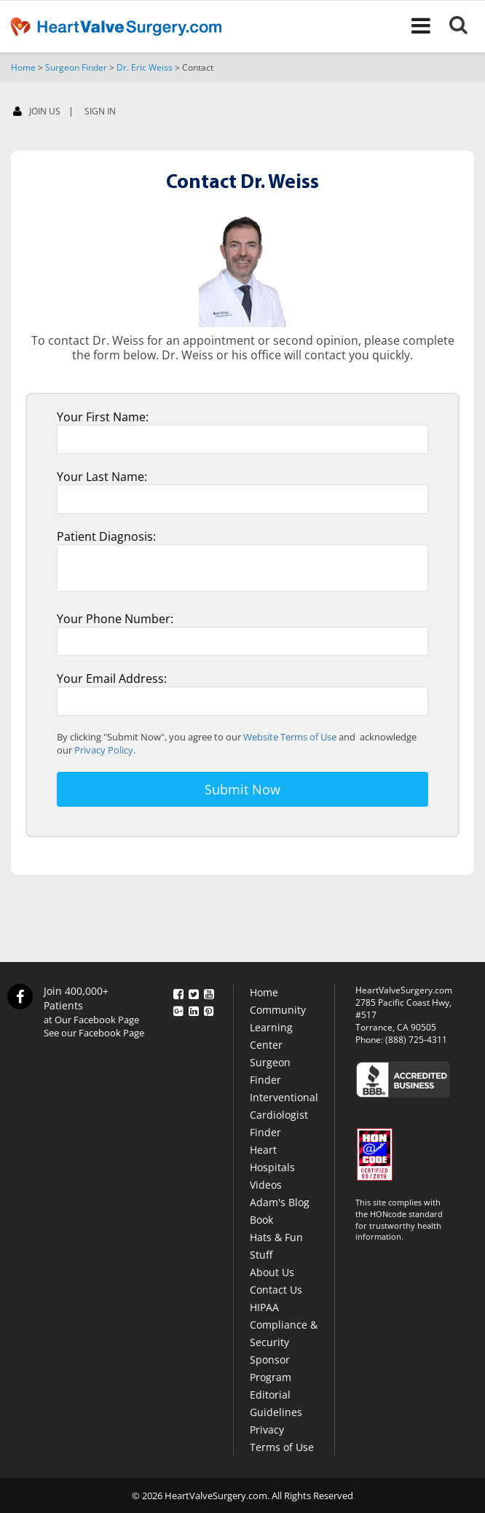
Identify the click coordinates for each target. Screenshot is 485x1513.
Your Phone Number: (115, 619)
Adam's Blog (279, 1202)
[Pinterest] (209, 1008)
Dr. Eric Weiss (145, 67)
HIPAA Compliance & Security (284, 1324)
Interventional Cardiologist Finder (284, 1114)
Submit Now (242, 789)
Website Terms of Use (289, 736)
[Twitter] (194, 992)
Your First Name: (103, 417)
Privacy (267, 1429)
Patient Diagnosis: (106, 536)
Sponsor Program (270, 1368)
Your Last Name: (102, 477)
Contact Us (276, 1290)
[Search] (467, 26)
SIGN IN (100, 111)
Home (23, 67)
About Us (272, 1272)
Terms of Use (282, 1447)
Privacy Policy (103, 749)
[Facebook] (178, 992)
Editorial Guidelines (276, 1403)
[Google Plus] (178, 1008)
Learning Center (271, 1036)
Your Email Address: (112, 679)
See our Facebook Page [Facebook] (94, 1032)
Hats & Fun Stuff (276, 1246)
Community (278, 1010)
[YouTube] (209, 992)
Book (261, 1220)
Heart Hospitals (272, 1158)
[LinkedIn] (194, 1008)
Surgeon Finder (76, 67)
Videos (266, 1185)
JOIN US (36, 112)
